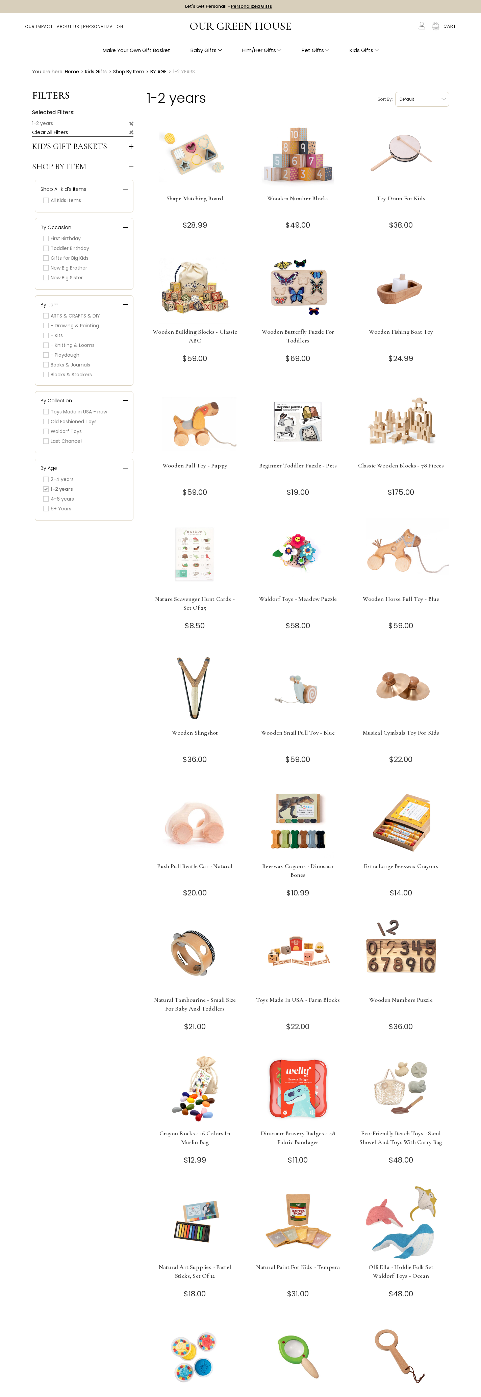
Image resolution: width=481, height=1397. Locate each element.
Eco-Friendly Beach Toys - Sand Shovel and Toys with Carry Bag (400, 1137)
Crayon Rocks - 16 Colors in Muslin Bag (194, 1137)
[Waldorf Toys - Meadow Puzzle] (298, 554)
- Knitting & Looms (69, 345)
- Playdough (61, 355)
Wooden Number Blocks (298, 198)
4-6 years (58, 499)
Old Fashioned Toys (70, 421)
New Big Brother (65, 267)
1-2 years (42, 123)
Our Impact (39, 27)
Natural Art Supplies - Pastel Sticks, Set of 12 (195, 1271)
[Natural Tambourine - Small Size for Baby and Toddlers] (195, 955)
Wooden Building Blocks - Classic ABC (195, 336)
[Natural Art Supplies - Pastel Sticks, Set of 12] (195, 1222)
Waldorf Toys (62, 431)
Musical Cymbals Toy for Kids (401, 732)
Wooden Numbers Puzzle (401, 1000)
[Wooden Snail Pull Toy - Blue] (298, 688)
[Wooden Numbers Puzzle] (401, 955)
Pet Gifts (315, 50)
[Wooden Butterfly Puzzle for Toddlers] (298, 287)
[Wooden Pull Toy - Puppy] (195, 421)
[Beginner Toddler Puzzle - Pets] (298, 421)
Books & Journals (66, 364)
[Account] (421, 26)
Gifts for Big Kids (65, 258)
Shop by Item (59, 167)
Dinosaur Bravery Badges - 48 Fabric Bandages (298, 1137)
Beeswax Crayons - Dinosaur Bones (297, 870)
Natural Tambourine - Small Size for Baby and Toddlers (195, 1004)
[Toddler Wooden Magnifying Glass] (401, 1356)
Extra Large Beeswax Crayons (401, 866)
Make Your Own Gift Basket (136, 50)
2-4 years (58, 479)
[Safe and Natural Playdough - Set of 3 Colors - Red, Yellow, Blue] (195, 1356)
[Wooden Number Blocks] (298, 154)
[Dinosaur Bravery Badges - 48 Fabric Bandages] (298, 1088)
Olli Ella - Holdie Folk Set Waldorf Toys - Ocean (401, 1271)
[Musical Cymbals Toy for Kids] (401, 688)
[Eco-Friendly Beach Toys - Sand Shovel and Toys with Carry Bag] (401, 1088)
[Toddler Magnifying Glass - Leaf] (298, 1356)
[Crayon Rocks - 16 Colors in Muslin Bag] (195, 1088)
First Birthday (62, 238)
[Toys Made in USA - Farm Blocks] (298, 955)
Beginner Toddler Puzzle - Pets (298, 465)
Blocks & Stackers (67, 374)
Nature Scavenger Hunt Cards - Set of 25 (195, 603)
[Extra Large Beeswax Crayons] (401, 821)
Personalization (103, 27)
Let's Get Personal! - (228, 6)
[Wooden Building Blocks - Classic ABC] (195, 287)
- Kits (53, 335)
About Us (68, 27)
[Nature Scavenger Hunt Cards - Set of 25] (195, 554)
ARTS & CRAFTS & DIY (71, 315)
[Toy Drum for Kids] (401, 154)
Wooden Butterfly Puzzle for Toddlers (298, 336)
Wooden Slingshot (195, 732)
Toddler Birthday (66, 248)
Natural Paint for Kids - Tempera (298, 1267)
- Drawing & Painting (71, 325)
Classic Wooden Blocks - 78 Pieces (401, 465)
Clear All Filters (50, 132)
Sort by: (385, 99)
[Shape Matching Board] (195, 154)
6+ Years (57, 508)
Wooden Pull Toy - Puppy (194, 465)
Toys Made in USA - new (75, 411)
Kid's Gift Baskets (69, 146)
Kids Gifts (364, 50)
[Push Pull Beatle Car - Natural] (195, 821)
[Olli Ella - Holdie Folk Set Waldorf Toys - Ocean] (401, 1222)
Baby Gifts (206, 50)
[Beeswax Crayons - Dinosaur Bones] (298, 821)
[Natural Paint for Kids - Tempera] (298, 1222)
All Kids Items (62, 200)
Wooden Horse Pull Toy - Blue (401, 599)
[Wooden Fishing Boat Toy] (401, 287)
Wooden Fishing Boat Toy (401, 331)
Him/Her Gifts (261, 50)
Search (408, 27)
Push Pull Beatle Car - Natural (194, 866)
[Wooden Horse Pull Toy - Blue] (401, 554)
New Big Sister (63, 277)
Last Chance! (62, 441)
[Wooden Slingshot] (195, 688)
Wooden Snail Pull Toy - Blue (298, 732)
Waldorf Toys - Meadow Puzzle (298, 599)
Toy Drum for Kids (401, 198)
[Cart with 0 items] (450, 27)
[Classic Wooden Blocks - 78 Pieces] (401, 421)
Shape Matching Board (195, 198)
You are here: (48, 71)
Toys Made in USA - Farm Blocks (298, 1000)
